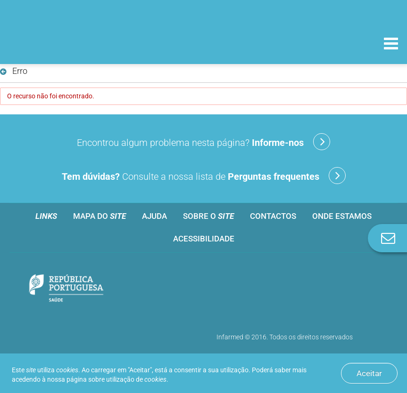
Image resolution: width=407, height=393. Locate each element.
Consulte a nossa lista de (204, 175)
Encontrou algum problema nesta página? (203, 141)
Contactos (273, 216)
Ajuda (154, 216)
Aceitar (369, 373)
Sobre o (208, 216)
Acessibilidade (203, 238)
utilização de (136, 379)
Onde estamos (342, 216)
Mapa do (99, 216)
